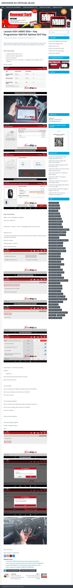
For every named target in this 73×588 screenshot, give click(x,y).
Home (2, 7)
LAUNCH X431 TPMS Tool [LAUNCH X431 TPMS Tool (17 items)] (55, 301)
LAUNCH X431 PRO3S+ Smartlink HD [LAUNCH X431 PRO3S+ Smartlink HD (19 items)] (58, 280)
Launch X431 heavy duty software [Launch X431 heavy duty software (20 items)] (58, 240)
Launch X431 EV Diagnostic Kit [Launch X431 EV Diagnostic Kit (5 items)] (57, 235)
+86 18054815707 (58, 119)
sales (15, 37)
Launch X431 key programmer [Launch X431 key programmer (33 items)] (57, 251)
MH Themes (21, 586)
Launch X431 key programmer (28, 570)
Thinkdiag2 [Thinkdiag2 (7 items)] (61, 315)
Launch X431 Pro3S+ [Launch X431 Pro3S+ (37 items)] (55, 275)
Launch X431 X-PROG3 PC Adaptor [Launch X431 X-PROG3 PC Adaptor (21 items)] (58, 312)
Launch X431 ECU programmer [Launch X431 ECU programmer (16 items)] (57, 232)
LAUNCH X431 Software (44, 7)
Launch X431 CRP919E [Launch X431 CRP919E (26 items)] (55, 219)
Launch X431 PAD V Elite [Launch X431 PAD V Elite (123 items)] (56, 259)
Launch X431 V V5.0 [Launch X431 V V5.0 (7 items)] (54, 307)
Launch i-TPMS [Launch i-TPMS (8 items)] (53, 211)
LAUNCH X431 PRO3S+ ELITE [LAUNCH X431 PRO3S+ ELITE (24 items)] (56, 277)
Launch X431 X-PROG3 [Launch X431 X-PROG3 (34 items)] (55, 309)
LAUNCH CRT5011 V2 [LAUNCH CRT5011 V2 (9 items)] (54, 208)
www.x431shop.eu (8, 549)
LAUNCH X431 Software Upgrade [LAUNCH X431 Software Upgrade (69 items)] (57, 299)
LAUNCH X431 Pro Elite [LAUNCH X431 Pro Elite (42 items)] (55, 288)
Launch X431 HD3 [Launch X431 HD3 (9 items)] (54, 237)
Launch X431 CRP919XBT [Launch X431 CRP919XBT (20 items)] (55, 227)
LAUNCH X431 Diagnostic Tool (30, 7)
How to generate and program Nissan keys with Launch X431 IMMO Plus (25, 563)
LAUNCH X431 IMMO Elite (13, 570)
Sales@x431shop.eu (56, 121)
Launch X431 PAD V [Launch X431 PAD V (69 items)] (54, 256)
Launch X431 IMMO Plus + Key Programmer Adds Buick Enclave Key (23, 565)
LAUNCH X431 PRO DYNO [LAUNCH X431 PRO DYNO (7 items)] (55, 285)
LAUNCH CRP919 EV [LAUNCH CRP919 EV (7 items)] (54, 205)
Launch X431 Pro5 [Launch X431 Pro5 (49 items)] (54, 283)
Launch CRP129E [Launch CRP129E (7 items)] (53, 202)
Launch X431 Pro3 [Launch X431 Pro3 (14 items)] (54, 267)
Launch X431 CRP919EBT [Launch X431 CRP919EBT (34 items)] (55, 221)
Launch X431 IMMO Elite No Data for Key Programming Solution (22, 561)
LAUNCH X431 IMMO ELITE (20, 43)
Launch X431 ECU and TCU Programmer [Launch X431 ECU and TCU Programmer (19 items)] (59, 229)
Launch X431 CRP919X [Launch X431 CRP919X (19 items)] (55, 224)
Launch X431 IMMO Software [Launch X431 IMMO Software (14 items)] (57, 248)
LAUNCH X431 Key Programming (13, 7)
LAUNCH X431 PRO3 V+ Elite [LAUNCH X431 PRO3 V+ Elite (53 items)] (56, 272)
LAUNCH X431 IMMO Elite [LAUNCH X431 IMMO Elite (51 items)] (55, 243)
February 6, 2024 (9, 37)
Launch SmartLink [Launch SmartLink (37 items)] (54, 216)
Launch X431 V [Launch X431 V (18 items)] (53, 304)
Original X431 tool (57, 7)
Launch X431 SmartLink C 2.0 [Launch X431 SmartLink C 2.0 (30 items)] (57, 296)
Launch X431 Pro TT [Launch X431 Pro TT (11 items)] (54, 291)
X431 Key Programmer (33, 43)
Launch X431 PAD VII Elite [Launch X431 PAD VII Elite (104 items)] (56, 264)
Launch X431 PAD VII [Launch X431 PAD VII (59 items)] (54, 261)
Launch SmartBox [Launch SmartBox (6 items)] (54, 213)
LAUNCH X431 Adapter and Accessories (58, 41)
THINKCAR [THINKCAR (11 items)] (52, 315)
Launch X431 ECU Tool (54, 46)
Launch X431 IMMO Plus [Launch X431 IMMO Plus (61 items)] (55, 245)
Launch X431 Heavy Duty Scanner (56, 48)
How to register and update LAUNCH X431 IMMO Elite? (20, 567)
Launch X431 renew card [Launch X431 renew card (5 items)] (55, 293)
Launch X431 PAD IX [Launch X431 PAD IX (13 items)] (54, 253)
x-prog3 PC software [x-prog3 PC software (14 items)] (55, 318)
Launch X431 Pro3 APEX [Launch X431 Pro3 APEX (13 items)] (55, 269)
